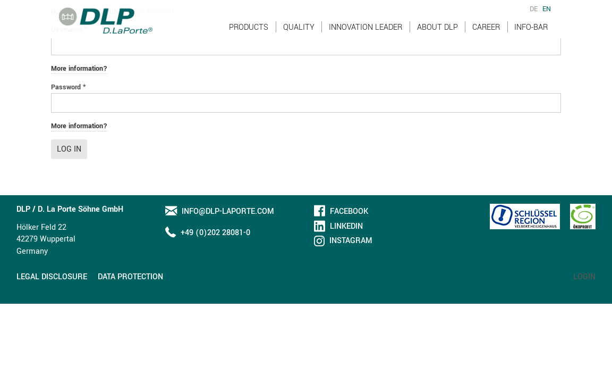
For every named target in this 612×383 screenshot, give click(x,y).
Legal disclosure (51, 276)
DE (534, 19)
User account (99, 11)
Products (248, 37)
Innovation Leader (365, 37)
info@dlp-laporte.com (228, 211)
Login (584, 276)
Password (68, 87)
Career (486, 37)
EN (546, 19)
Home (60, 11)
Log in (69, 149)
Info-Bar (531, 37)
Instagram (350, 240)
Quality (298, 37)
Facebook (349, 211)
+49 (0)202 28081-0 (215, 232)
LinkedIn (346, 226)
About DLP (437, 37)
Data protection (130, 276)
